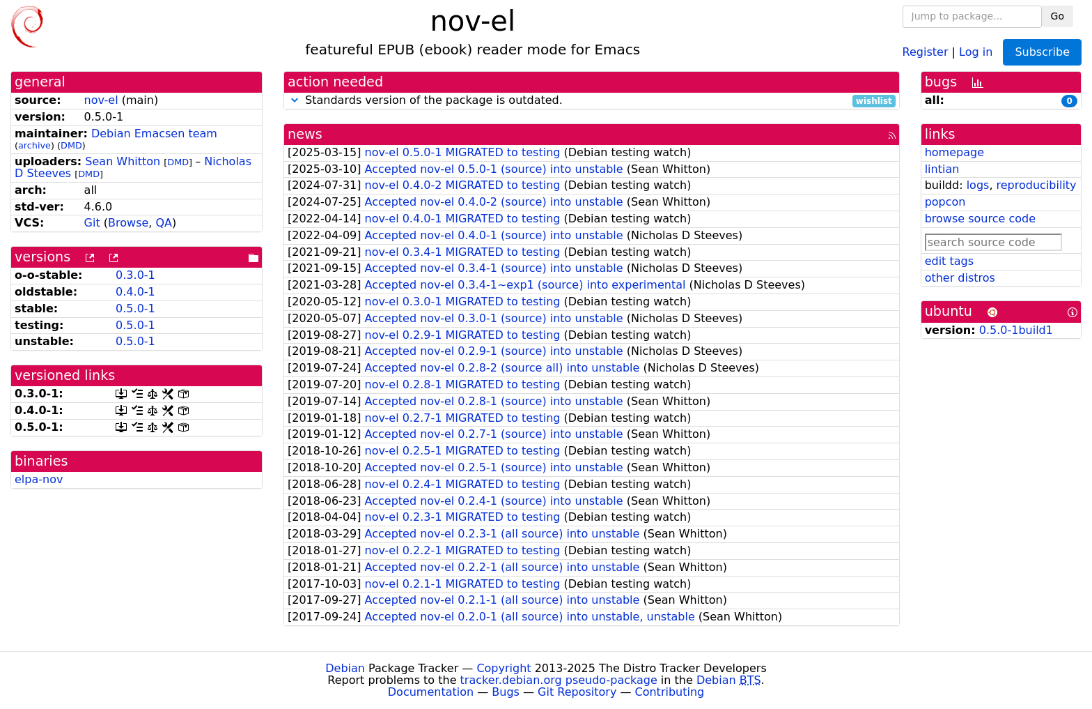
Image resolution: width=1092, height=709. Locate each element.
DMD (71, 145)
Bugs (506, 692)
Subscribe (1042, 52)
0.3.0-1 (135, 275)
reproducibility (1037, 185)
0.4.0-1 (135, 291)
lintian (942, 169)
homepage (954, 152)
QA (163, 222)
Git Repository (577, 692)
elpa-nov (39, 479)
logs (978, 185)
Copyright (503, 668)
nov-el (101, 100)
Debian (345, 668)
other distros (960, 277)
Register (926, 51)
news (305, 134)
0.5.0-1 (135, 308)
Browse (128, 222)
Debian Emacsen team (154, 133)
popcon (945, 201)
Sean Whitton (122, 161)
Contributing (670, 692)
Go (1057, 16)
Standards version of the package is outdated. (592, 101)
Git (92, 222)
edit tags (949, 261)
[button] (294, 100)
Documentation (431, 692)
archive (34, 145)
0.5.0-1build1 (1016, 330)
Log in (975, 51)
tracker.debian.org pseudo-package (558, 680)
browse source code (980, 218)
